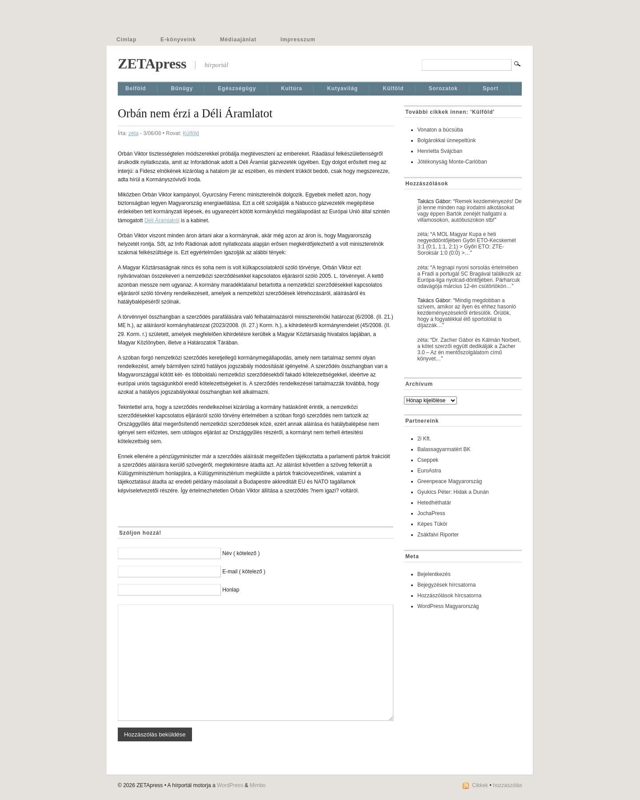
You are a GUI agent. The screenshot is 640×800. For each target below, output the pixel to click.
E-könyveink (178, 39)
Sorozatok (443, 88)
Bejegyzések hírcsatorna (446, 585)
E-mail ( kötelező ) (243, 571)
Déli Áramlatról (162, 220)
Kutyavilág (342, 88)
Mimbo (258, 785)
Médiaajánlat (238, 39)
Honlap (230, 590)
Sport (491, 88)
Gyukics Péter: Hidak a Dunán (453, 492)
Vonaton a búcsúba (440, 130)
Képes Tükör (432, 524)
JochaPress (431, 513)
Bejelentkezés (434, 574)
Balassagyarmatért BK (443, 449)
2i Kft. (424, 439)
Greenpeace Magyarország (449, 481)
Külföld (393, 88)
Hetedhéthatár (434, 503)
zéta (133, 133)
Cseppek (427, 460)
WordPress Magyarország (448, 606)
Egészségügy (237, 88)
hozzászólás (507, 785)
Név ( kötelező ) (241, 553)
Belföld (135, 88)
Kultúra (291, 88)
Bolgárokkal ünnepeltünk (446, 140)
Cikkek (480, 785)
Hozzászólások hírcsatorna (449, 595)
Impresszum (297, 39)
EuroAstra (429, 471)
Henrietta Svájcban (439, 151)
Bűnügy (182, 88)
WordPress (230, 785)
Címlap (126, 39)
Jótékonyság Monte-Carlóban (452, 162)
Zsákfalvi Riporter (438, 535)
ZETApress (152, 64)
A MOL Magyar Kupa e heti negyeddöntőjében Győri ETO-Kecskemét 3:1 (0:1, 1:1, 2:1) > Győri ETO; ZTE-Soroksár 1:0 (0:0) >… (466, 243)
